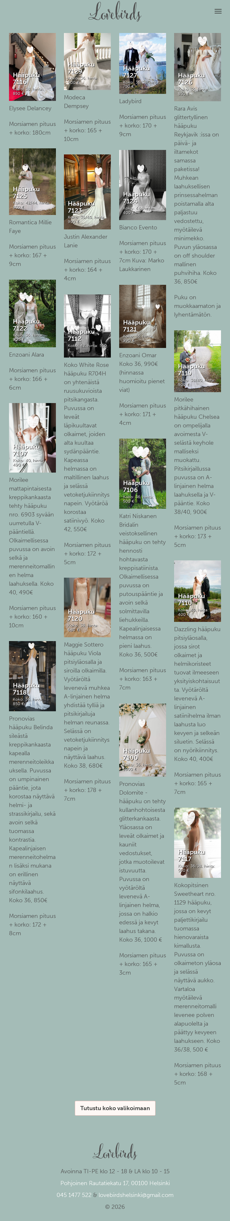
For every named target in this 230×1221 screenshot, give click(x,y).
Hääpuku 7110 (191, 599)
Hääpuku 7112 (81, 335)
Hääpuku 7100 (136, 754)
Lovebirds (115, 8)
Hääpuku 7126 (191, 78)
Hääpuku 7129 (81, 68)
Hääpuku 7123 (81, 207)
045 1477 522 (74, 1195)
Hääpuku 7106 (136, 486)
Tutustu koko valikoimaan (115, 1108)
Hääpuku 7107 (26, 450)
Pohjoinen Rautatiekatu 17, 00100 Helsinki (115, 1183)
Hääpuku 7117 (191, 855)
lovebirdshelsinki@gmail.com (136, 1195)
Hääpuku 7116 (26, 78)
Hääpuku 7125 (26, 192)
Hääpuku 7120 (81, 615)
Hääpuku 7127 (136, 71)
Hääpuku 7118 (26, 688)
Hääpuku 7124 (136, 197)
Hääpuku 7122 (26, 325)
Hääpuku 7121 (136, 325)
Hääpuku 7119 (191, 369)
